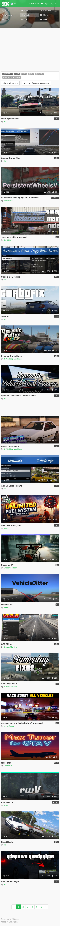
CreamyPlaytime (10, 647)
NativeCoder (9, 726)
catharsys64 (9, 201)
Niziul (6, 805)
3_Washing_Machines (13, 359)
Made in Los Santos (9, 922)
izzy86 (6, 528)
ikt (5, 121)
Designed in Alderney (10, 919)
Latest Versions (36, 83)
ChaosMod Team (10, 568)
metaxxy (7, 607)
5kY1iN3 (7, 240)
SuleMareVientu (10, 687)
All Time (10, 83)
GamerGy (8, 766)
